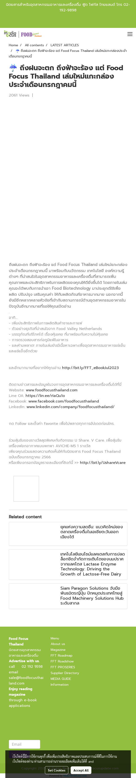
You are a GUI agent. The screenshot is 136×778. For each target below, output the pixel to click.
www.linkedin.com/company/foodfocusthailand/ (71, 407)
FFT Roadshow (62, 661)
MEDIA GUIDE (61, 678)
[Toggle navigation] (130, 34)
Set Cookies (56, 770)
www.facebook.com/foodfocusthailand (63, 401)
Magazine (58, 649)
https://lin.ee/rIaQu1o (45, 396)
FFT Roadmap (62, 655)
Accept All (81, 770)
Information (60, 684)
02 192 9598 (32, 666)
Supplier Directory (65, 673)
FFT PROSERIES (63, 667)
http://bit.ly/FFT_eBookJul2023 (90, 368)
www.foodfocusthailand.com (51, 390)
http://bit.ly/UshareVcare (103, 462)
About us (58, 644)
